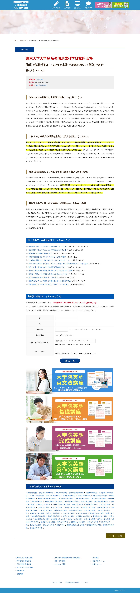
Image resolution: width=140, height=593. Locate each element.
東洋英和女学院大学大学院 (47, 498)
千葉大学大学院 (31, 493)
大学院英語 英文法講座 (25, 558)
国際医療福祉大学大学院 (53, 501)
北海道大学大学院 (45, 510)
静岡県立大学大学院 (94, 525)
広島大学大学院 (81, 513)
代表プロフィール (98, 561)
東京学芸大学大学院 (66, 498)
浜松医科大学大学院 (48, 522)
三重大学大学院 (91, 504)
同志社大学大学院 (60, 510)
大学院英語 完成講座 (24, 564)
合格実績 (20, 574)
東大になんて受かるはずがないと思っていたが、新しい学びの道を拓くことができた (58, 264)
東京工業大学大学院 (42, 519)
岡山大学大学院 (61, 493)
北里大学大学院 (36, 501)
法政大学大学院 (86, 501)
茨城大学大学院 (48, 525)
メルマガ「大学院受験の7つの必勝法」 (68, 558)
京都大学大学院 (56, 507)
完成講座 (40, 79)
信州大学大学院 (102, 507)
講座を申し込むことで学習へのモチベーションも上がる (48, 246)
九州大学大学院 (43, 507)
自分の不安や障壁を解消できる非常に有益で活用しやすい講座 (50, 270)
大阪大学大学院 (89, 510)
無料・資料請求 (59, 561)
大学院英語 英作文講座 (25, 567)
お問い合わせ (97, 564)
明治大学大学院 (68, 516)
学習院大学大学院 (84, 496)
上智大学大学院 (104, 504)
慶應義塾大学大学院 (38, 516)
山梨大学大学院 (68, 513)
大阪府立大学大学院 (37, 513)
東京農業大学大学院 (101, 501)
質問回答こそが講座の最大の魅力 (40, 253)
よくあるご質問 (59, 564)
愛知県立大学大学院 (97, 513)
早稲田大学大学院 (54, 516)
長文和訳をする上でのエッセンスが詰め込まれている (47, 250)
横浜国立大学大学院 (53, 496)
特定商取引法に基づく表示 (72, 582)
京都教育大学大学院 (88, 507)
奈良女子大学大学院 (53, 513)
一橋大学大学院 (77, 504)
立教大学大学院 (92, 522)
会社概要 (95, 558)
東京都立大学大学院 (75, 519)
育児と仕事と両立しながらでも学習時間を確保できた (47, 267)
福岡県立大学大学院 (78, 522)
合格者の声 (20, 570)
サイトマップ (84, 582)
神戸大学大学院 (62, 522)
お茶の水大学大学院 (43, 504)
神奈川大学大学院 (69, 496)
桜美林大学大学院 (103, 519)
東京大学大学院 (41, 85)
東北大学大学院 (89, 519)
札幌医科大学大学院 (83, 516)
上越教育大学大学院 (82, 498)
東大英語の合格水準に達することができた (43, 277)
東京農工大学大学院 (37, 496)
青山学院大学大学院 (76, 493)
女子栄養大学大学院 (71, 501)
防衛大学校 (60, 525)
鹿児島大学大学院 (36, 528)
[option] (70, 567)
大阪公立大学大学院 (46, 493)
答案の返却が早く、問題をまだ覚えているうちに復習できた (50, 281)
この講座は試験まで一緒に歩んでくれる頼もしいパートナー (50, 260)
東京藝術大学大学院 (58, 519)
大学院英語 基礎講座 (24, 561)
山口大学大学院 (91, 493)
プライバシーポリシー (57, 582)
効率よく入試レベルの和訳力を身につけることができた (48, 274)
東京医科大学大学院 (100, 516)
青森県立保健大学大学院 (75, 525)
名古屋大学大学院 (75, 510)
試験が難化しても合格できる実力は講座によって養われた (49, 284)
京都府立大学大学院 (71, 507)
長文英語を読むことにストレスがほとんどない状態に (47, 257)
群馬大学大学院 (35, 525)
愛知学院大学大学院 (100, 496)
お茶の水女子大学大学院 (61, 504)
